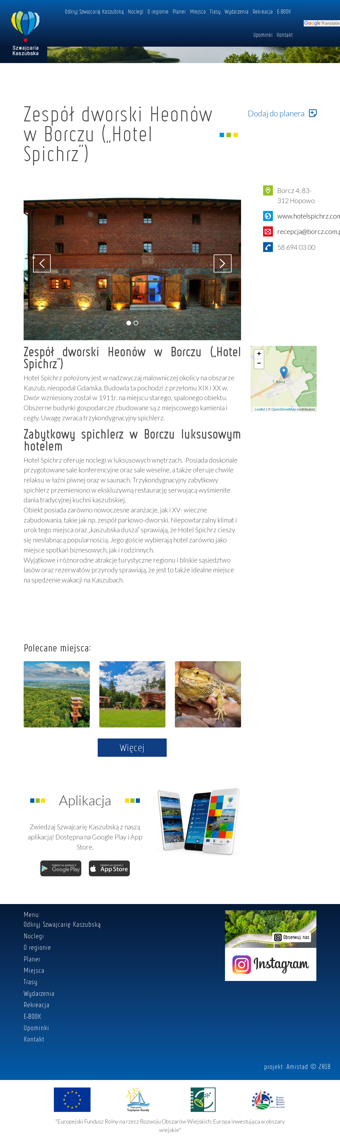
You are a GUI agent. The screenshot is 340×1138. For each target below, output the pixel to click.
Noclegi (135, 11)
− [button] (259, 364)
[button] (128, 323)
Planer (179, 11)
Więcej (132, 747)
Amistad (297, 1066)
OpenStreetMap (283, 409)
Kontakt (285, 34)
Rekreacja (263, 11)
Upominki (263, 34)
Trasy (215, 11)
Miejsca (198, 11)
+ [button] (259, 354)
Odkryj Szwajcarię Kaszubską (94, 11)
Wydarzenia (237, 11)
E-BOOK (284, 11)
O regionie (158, 11)
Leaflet (260, 409)
